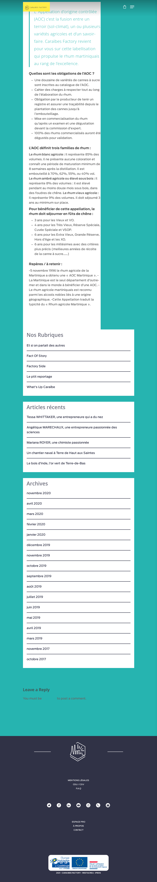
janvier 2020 (36, 534)
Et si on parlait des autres (46, 345)
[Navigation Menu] (132, 7)
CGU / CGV (78, 784)
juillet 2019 (35, 597)
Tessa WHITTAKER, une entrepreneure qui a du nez (65, 417)
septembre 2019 (39, 576)
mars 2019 (34, 638)
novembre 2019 (38, 555)
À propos (78, 826)
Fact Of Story (37, 355)
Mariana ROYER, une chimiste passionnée (58, 442)
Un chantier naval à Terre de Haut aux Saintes (61, 453)
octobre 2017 (36, 659)
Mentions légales (78, 780)
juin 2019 (33, 607)
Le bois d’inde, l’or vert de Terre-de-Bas (56, 463)
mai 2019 (33, 617)
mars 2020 (35, 514)
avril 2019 (34, 628)
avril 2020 (34, 503)
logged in (49, 698)
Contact (78, 830)
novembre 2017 (38, 648)
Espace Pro (78, 822)
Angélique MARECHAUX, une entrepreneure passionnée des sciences (72, 430)
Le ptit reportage (39, 376)
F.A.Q (78, 789)
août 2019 (34, 586)
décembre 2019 (38, 545)
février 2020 (36, 524)
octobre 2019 (36, 565)
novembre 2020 (39, 493)
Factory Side (36, 366)
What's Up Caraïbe (41, 387)
